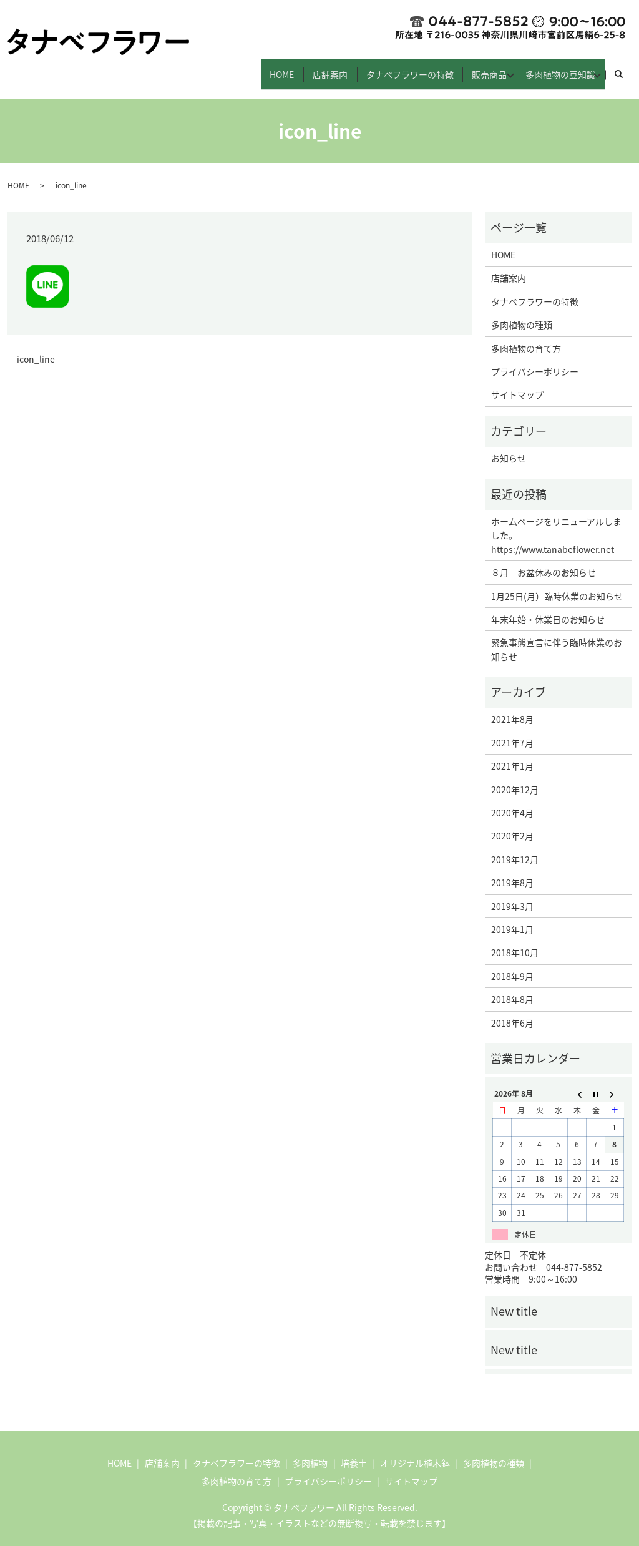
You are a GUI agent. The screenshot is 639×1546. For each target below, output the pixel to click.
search (625, 68)
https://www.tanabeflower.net (552, 538)
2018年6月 (512, 1011)
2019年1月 (512, 918)
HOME (239, 68)
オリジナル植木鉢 (415, 1452)
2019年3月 (512, 895)
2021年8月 (512, 708)
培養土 (354, 1452)
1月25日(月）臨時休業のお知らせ (557, 585)
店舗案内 (295, 68)
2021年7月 (512, 731)
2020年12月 (515, 778)
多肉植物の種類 (521, 314)
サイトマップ (517, 384)
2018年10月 (515, 942)
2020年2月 (512, 825)
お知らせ (508, 447)
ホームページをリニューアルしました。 (556, 517)
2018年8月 (512, 988)
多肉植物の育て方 (526, 337)
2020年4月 (512, 801)
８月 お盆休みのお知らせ (543, 561)
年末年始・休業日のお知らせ (548, 608)
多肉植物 (310, 1452)
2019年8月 (512, 872)
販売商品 (469, 68)
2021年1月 (512, 755)
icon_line (36, 349)
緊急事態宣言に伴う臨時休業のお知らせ (556, 638)
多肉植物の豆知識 (553, 68)
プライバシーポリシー (534, 360)
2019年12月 (515, 848)
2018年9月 (512, 965)
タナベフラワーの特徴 (382, 68)
